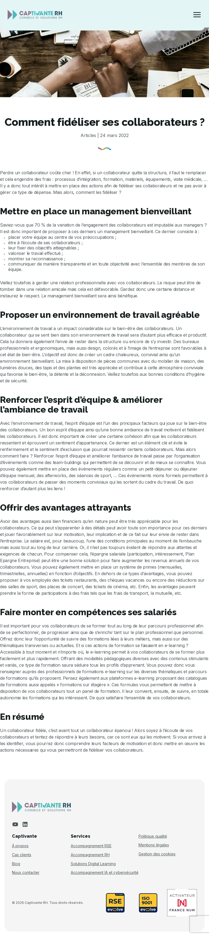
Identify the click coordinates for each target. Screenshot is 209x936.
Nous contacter (25, 872)
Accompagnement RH (90, 855)
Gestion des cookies (157, 854)
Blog (16, 864)
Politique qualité (153, 836)
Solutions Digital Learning (93, 864)
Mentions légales (154, 845)
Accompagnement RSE (91, 846)
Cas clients (21, 855)
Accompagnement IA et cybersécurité (105, 872)
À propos (20, 846)
